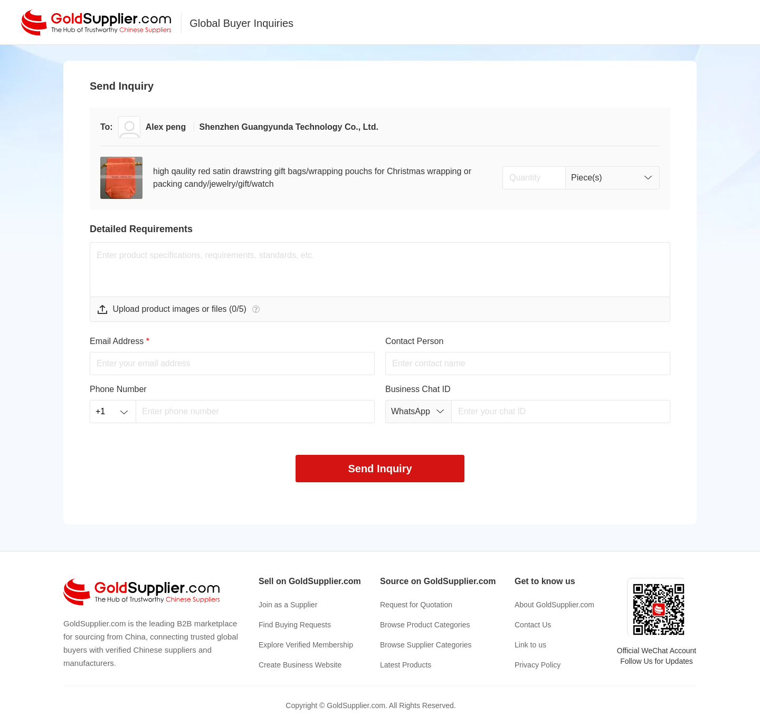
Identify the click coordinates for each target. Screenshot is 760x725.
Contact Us (533, 625)
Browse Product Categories (425, 625)
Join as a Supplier (288, 604)
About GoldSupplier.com (554, 604)
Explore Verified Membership (306, 645)
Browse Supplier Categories (426, 645)
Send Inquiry (380, 468)
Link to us (530, 645)
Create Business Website (300, 665)
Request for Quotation (416, 604)
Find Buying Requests (295, 625)
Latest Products (405, 665)
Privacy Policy (537, 665)
